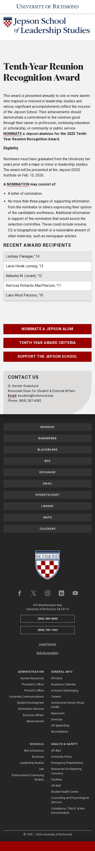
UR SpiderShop (60, 725)
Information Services (31, 708)
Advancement (35, 721)
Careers (56, 696)
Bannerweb (47, 438)
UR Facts (56, 678)
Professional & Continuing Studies (28, 777)
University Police (61, 756)
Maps (47, 517)
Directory (56, 719)
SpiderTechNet (47, 494)
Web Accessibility (47, 653)
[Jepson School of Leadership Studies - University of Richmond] (47, 27)
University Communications (26, 696)
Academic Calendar (63, 684)
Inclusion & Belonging (64, 690)
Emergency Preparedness (67, 762)
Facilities (56, 779)
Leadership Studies (32, 762)
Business (38, 756)
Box (48, 461)
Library (47, 506)
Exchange (47, 472)
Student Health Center (65, 791)
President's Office (33, 684)
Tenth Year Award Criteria (47, 343)
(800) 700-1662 (48, 630)
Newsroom (58, 713)
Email (12, 396)
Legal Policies (47, 644)
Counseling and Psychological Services (70, 800)
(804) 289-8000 (48, 618)
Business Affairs (33, 715)
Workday (47, 427)
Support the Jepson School (47, 356)
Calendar (48, 528)
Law (41, 769)
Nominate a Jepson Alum (47, 329)
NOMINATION (18, 184)
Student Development (30, 702)
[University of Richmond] (47, 6)
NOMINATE (12, 134)
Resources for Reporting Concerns (66, 771)
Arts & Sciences (34, 750)
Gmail (47, 483)
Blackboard (48, 449)
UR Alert (56, 750)
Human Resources (32, 678)
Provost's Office (34, 690)
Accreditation (59, 731)
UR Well (56, 785)
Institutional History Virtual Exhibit (67, 705)
